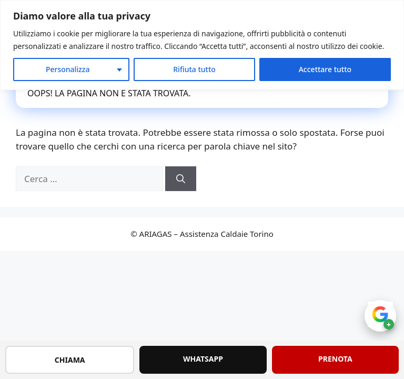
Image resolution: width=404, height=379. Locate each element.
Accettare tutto (325, 69)
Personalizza (68, 69)
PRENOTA (335, 359)
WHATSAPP (203, 359)
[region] (202, 45)
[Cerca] (180, 179)
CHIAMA (70, 360)
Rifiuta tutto (194, 69)
